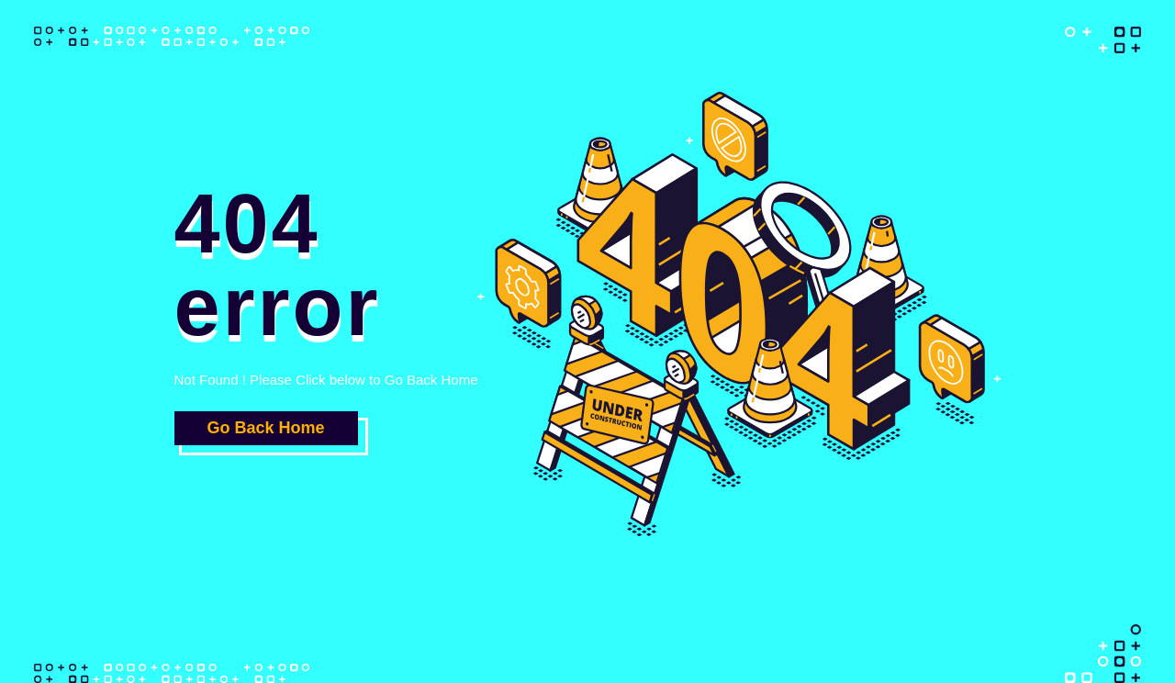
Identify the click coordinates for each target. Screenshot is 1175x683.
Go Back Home (265, 428)
